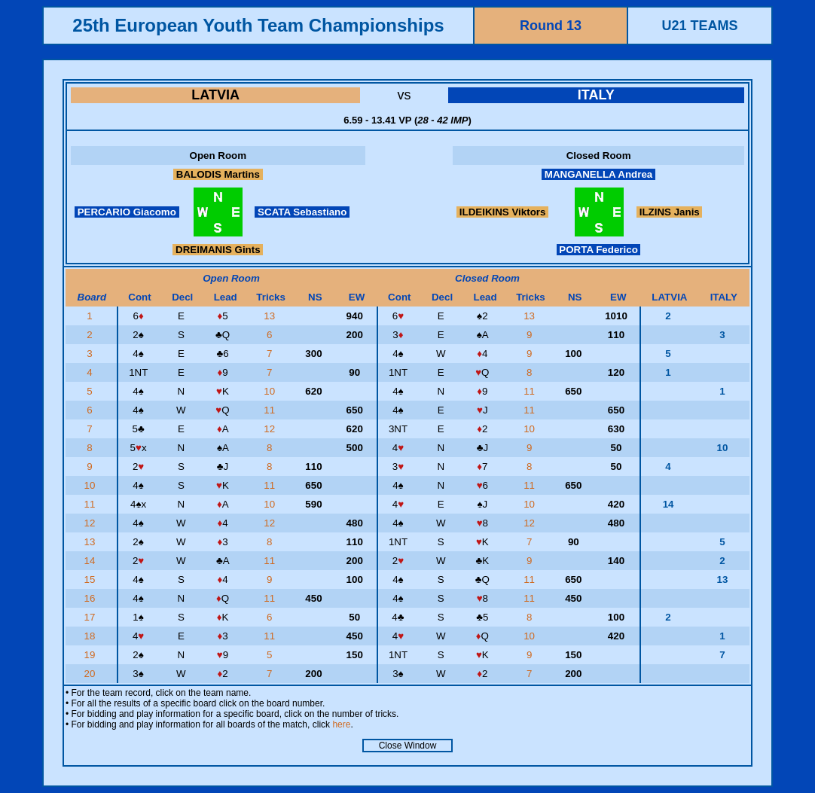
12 (271, 429)
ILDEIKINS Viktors (502, 212)
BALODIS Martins (217, 174)
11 (530, 391)
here (341, 724)
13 (271, 316)
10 (271, 391)
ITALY (596, 94)
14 (91, 560)
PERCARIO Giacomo (127, 212)
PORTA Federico (599, 249)
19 (91, 654)
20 (91, 673)
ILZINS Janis (669, 212)
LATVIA (215, 94)
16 (91, 598)
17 (91, 617)
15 (91, 579)
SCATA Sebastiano (302, 212)
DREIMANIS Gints (217, 249)
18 (91, 636)
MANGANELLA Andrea (598, 174)
